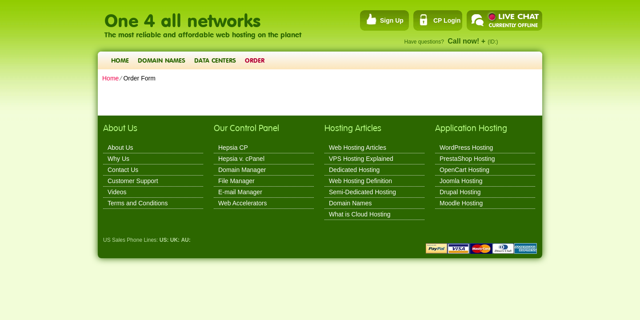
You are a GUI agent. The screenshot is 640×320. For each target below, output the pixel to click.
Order (254, 60)
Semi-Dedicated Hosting (362, 192)
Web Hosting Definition (360, 180)
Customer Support (133, 180)
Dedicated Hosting (354, 169)
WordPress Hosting (466, 147)
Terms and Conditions (138, 203)
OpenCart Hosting (464, 169)
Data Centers (215, 60)
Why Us (118, 158)
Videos (117, 192)
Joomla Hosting (461, 180)
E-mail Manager (240, 192)
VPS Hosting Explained (361, 158)
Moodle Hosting (461, 203)
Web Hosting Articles (357, 147)
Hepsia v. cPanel (241, 158)
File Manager (236, 180)
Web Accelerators (242, 203)
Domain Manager (242, 169)
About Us (120, 147)
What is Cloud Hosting (360, 214)
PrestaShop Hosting (467, 158)
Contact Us (123, 169)
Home (120, 60)
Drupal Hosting (460, 192)
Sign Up (392, 20)
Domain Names (161, 60)
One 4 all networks (182, 15)
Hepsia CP (233, 147)
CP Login (446, 20)
